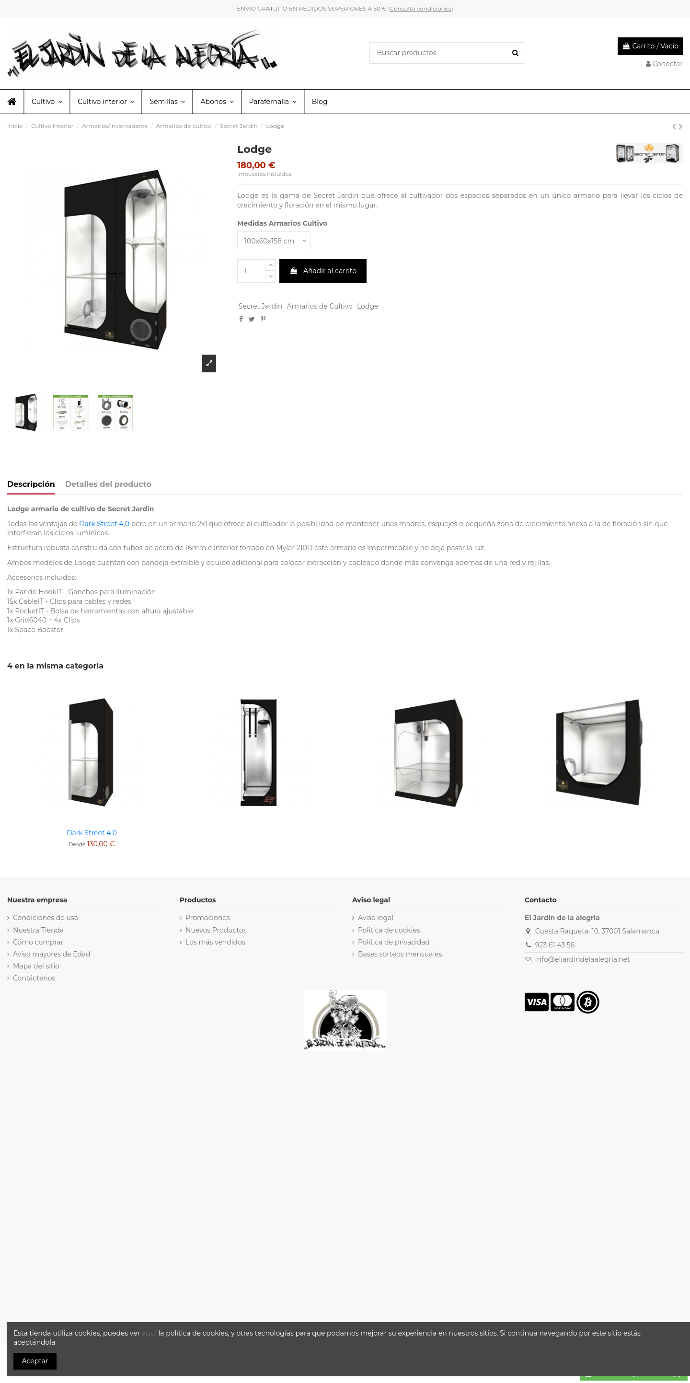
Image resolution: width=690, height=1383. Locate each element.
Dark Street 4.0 (104, 523)
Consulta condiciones (420, 8)
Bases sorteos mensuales (400, 954)
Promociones (207, 917)
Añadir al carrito (322, 270)
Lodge (367, 306)
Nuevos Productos (216, 930)
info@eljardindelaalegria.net (582, 959)
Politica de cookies (389, 930)
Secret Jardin (261, 306)
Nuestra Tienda (38, 930)
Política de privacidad (394, 942)
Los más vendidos (215, 942)
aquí (150, 1333)
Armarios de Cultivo (320, 306)
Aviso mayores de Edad (52, 954)
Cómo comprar (38, 942)
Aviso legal (375, 917)
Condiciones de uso (45, 917)
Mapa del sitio (36, 966)
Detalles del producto (108, 484)
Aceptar (35, 1361)
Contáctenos (34, 978)
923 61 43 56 (555, 945)
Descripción (31, 484)
